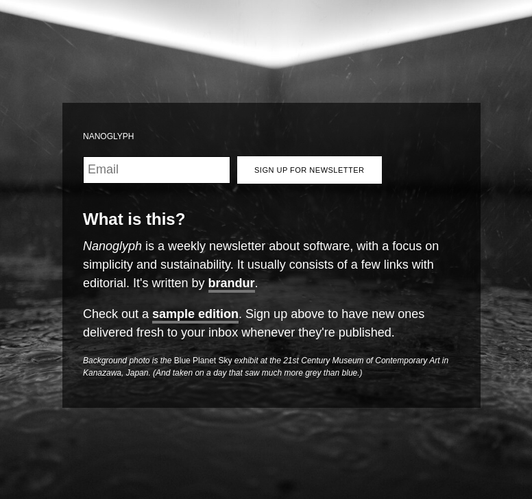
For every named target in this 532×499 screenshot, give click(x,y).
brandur (231, 283)
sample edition (195, 314)
